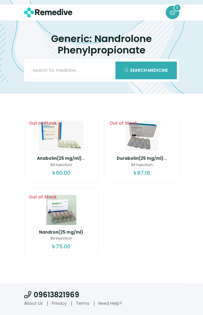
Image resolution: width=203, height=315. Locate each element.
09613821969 (51, 294)
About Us (33, 303)
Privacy (59, 303)
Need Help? (110, 303)
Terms (82, 303)
